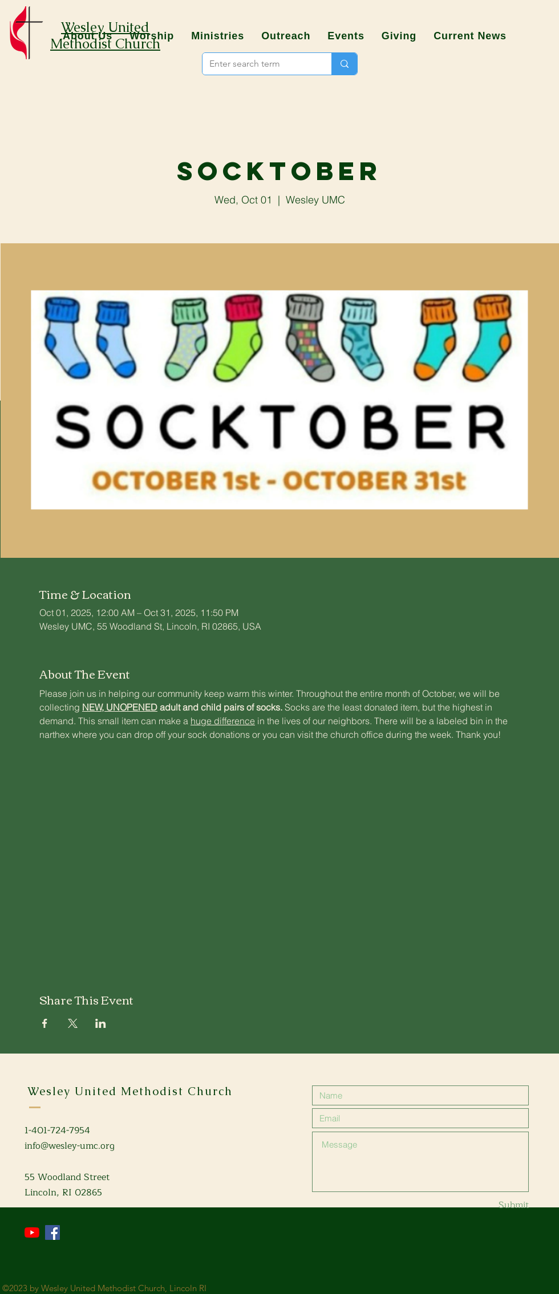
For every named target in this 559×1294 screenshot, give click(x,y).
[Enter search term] (258, 64)
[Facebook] (52, 1232)
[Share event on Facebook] (44, 1023)
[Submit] (488, 1205)
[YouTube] (32, 1232)
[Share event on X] (72, 1023)
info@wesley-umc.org (70, 1145)
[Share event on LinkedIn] (100, 1023)
